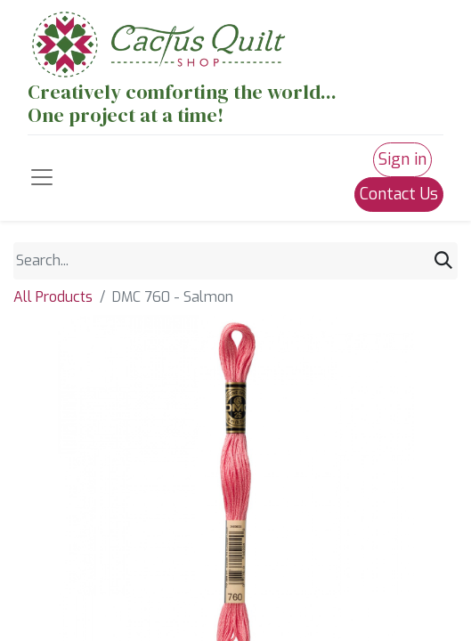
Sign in (402, 159)
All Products (53, 297)
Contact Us (399, 194)
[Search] (443, 261)
